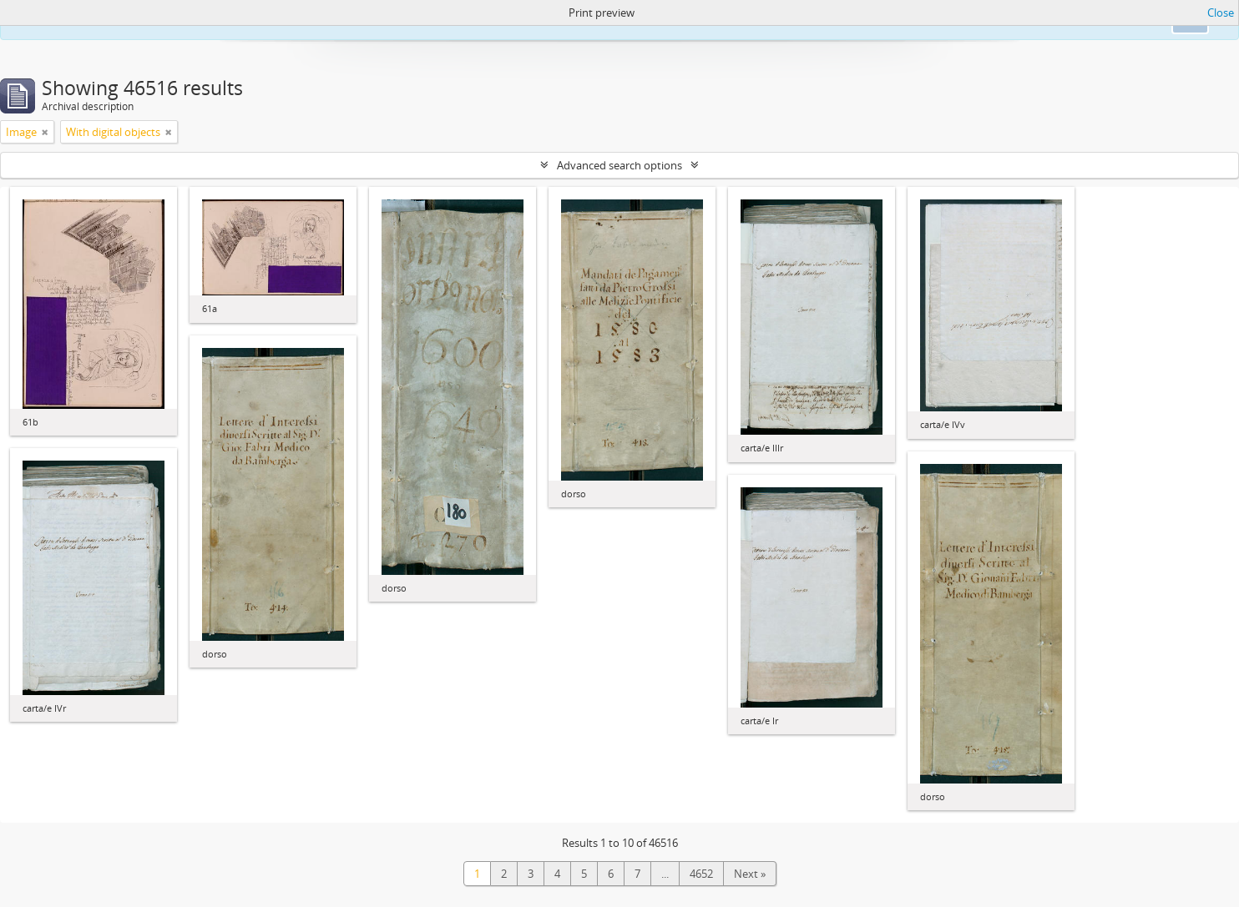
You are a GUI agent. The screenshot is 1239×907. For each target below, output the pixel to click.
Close (1220, 12)
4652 (701, 873)
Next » (750, 873)
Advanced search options (619, 165)
